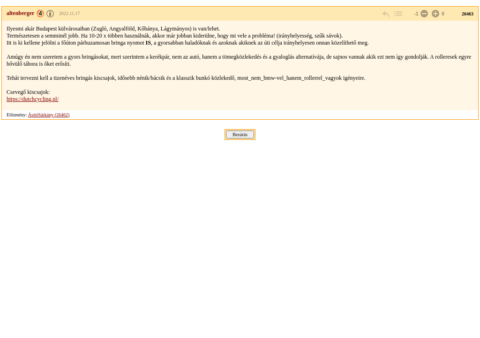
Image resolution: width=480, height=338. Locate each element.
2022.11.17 (69, 13)
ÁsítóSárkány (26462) (49, 114)
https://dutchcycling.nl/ (33, 99)
